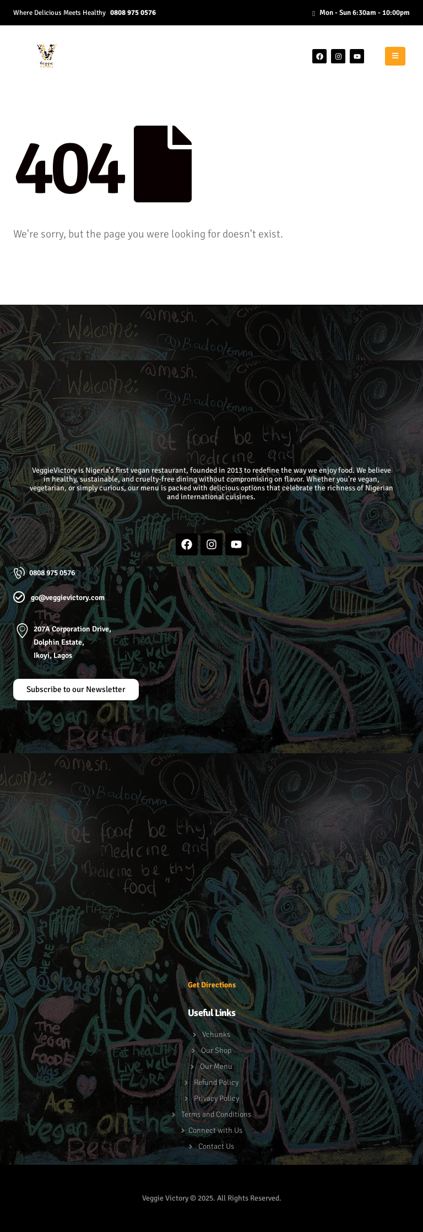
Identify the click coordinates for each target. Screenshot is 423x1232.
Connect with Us (215, 1130)
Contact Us (216, 1146)
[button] (212, 322)
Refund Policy (216, 1082)
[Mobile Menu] (395, 56)
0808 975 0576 (133, 12)
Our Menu (216, 1066)
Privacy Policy (216, 1098)
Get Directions (212, 985)
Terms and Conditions (216, 1114)
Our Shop (216, 1050)
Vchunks (216, 1034)
